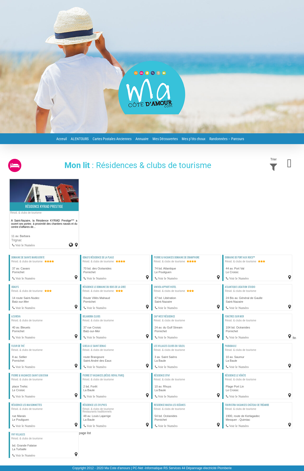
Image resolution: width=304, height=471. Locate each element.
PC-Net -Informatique (148, 468)
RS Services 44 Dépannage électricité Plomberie (197, 468)
